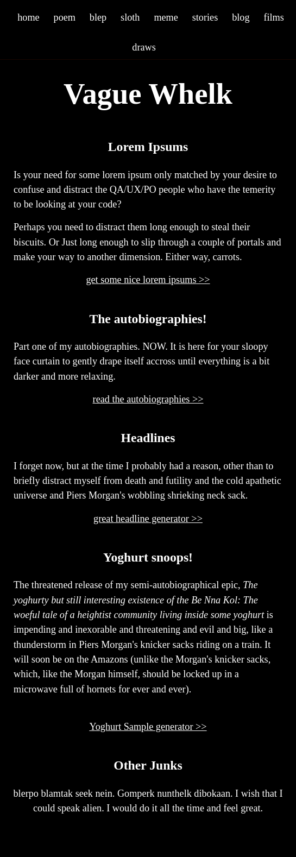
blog (240, 17)
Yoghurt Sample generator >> (147, 726)
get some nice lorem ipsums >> (148, 279)
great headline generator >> (148, 518)
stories (205, 17)
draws (143, 47)
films (273, 17)
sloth (130, 17)
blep (98, 17)
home (28, 17)
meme (166, 17)
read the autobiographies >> (148, 399)
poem (64, 17)
